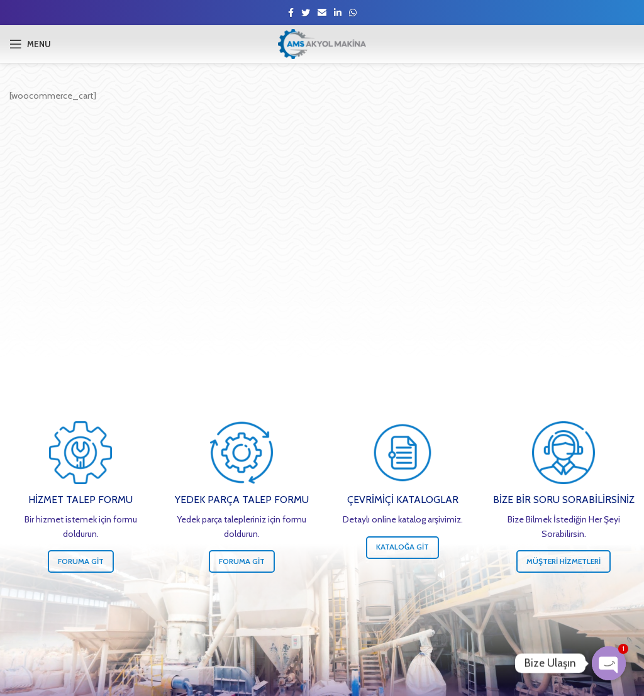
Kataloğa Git (402, 546)
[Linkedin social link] (337, 12)
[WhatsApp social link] (352, 12)
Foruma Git (81, 561)
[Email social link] (322, 12)
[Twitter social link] (305, 12)
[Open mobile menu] (30, 44)
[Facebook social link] (290, 12)
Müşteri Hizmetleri (563, 561)
